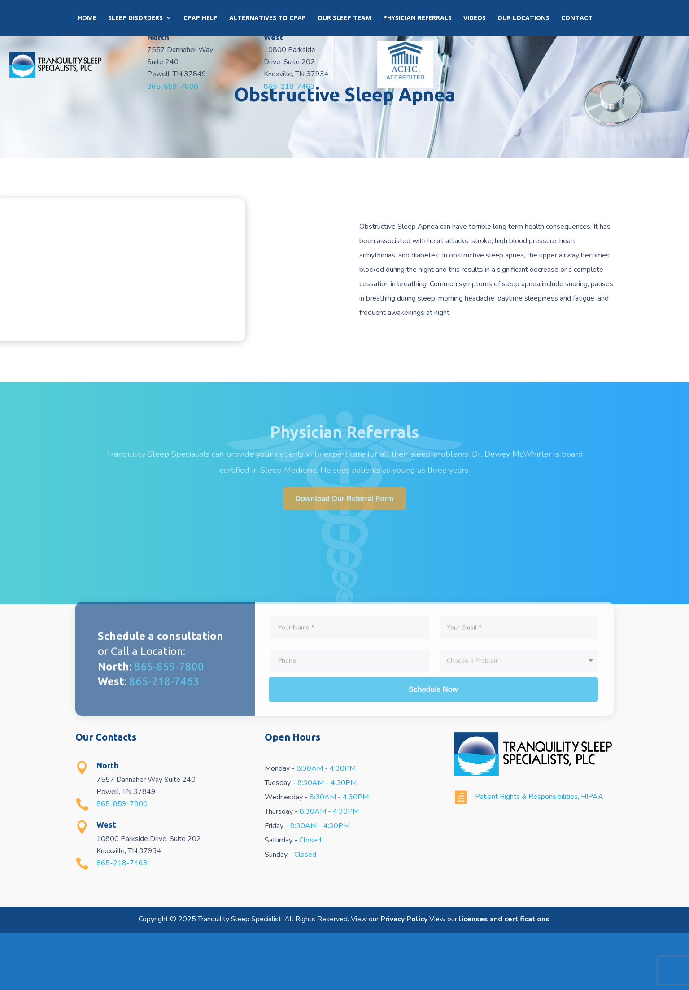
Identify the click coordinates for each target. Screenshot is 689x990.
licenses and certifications (504, 977)
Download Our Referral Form (345, 556)
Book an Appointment (435, 19)
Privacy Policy (403, 977)
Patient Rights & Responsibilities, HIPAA (539, 854)
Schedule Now (433, 808)
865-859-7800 (235, 85)
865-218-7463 (409, 85)
